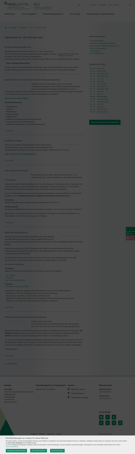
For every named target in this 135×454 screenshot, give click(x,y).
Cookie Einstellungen (57, 450)
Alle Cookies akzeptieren (38, 450)
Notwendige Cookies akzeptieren (16, 450)
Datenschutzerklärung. (12, 446)
